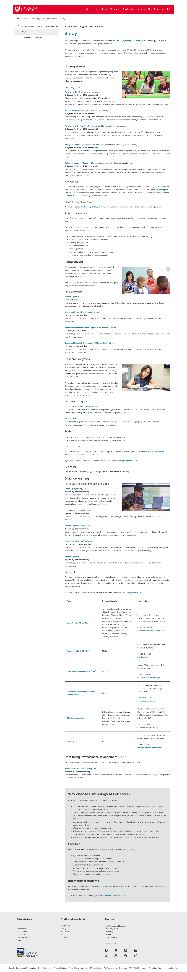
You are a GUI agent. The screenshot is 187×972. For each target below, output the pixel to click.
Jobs (19, 940)
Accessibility (22, 928)
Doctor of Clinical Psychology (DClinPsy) (82, 406)
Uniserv (70, 741)
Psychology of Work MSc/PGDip (79, 541)
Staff (63, 934)
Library (63, 928)
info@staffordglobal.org (147, 727)
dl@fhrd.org (142, 657)
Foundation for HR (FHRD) (78, 651)
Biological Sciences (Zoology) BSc (79, 163)
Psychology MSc (72, 296)
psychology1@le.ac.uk (132, 592)
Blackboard (65, 926)
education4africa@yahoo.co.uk (150, 630)
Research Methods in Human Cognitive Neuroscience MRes (90, 327)
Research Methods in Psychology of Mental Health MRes (89, 343)
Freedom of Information (26, 968)
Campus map (110, 943)
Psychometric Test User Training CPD (80, 768)
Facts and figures (24, 937)
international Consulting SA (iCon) (81, 671)
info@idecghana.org (146, 701)
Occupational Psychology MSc (78, 510)
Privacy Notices (60, 968)
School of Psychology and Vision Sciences (40, 19)
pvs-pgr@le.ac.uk (129, 460)
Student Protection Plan (151, 968)
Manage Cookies (171, 968)
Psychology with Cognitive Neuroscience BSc (84, 126)
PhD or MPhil (70, 418)
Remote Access (67, 931)
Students (64, 937)
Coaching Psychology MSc (76, 488)
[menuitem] (89, 9)
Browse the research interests (152, 451)
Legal (11, 968)
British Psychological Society (128, 40)
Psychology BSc (72, 92)
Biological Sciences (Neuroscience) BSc (82, 144)
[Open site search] (168, 9)
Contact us (21, 934)
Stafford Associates (75, 718)
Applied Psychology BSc (75, 110)
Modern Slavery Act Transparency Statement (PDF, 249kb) (114, 968)
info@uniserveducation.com (149, 747)
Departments (22, 931)
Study (24, 32)
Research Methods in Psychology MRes (82, 312)
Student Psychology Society (93, 207)
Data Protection (44, 968)
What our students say (32, 37)
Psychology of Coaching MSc (77, 525)
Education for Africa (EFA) (78, 623)
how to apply (85, 471)
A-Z (18, 926)
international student (107, 895)
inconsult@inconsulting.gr (148, 677)
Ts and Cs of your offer (78, 968)
